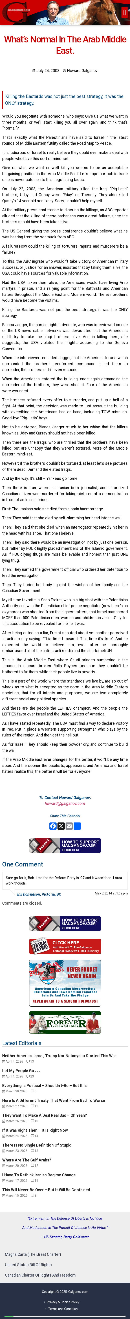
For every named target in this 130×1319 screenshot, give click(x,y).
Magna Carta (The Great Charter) (33, 1254)
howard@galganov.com (65, 803)
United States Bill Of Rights (28, 1265)
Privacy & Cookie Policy (63, 1302)
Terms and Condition (63, 1309)
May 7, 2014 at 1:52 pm (111, 893)
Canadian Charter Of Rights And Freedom (40, 1275)
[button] (124, 12)
